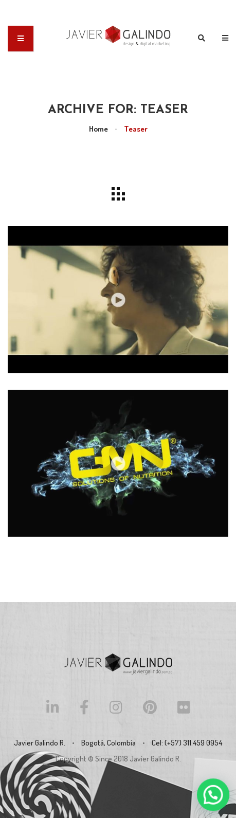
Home (98, 129)
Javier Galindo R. (155, 759)
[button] (214, 797)
